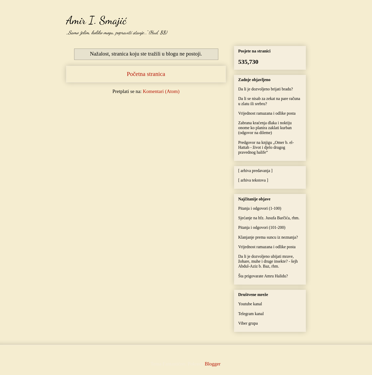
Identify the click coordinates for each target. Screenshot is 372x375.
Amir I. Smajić (96, 20)
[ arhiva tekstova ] (253, 180)
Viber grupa (248, 323)
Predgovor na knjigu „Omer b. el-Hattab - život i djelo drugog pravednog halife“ (266, 147)
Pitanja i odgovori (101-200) (261, 227)
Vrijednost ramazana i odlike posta (267, 113)
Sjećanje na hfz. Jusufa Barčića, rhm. (268, 218)
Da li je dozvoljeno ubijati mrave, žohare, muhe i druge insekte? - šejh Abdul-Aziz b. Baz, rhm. (268, 261)
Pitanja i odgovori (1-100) (259, 208)
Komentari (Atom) (161, 91)
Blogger (212, 363)
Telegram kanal (251, 313)
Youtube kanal (250, 304)
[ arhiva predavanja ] (255, 170)
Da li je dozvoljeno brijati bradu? (265, 89)
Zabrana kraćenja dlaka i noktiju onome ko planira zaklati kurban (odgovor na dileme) (265, 128)
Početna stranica (146, 74)
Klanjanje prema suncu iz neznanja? (268, 237)
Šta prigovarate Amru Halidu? (263, 276)
